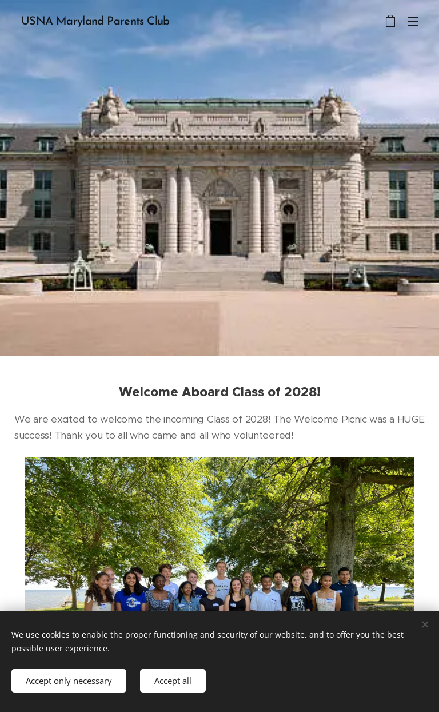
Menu (413, 21)
